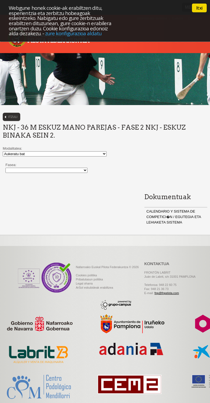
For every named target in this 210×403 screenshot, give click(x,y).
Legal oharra (84, 283)
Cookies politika (86, 275)
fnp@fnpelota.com (166, 293)
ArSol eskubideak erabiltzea (94, 287)
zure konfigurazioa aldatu (73, 33)
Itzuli (13, 116)
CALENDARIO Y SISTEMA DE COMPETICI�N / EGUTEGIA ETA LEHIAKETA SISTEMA (174, 216)
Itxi (199, 8)
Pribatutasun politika (89, 279)
